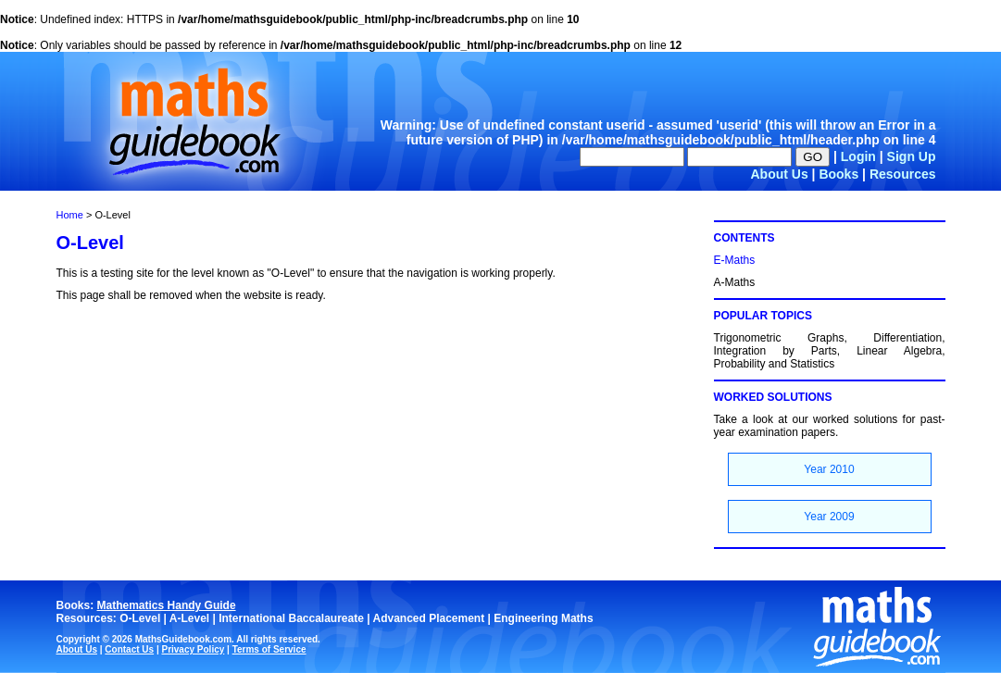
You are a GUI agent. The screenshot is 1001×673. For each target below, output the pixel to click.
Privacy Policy (192, 649)
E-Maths (735, 260)
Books (838, 174)
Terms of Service (269, 649)
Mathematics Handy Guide (166, 605)
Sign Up (911, 156)
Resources (903, 174)
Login (858, 156)
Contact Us (129, 649)
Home (69, 214)
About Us (778, 174)
